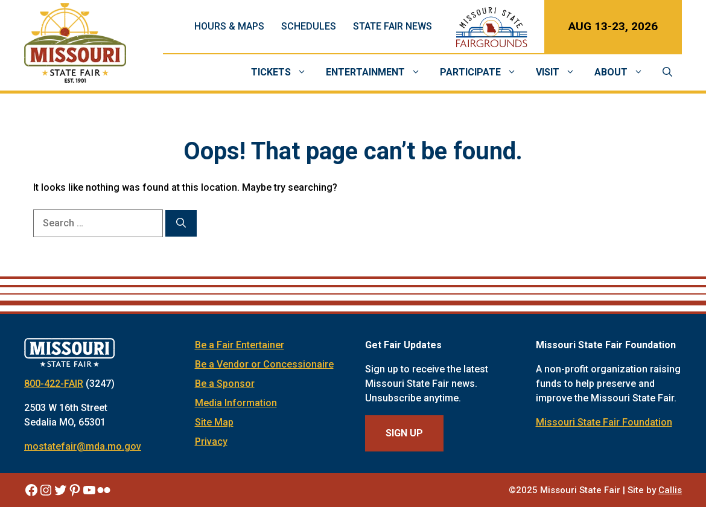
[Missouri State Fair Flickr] (104, 490)
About (623, 72)
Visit (560, 72)
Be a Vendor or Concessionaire (264, 364)
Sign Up (404, 433)
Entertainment (378, 72)
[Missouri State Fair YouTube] (89, 490)
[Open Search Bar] (667, 72)
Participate (483, 72)
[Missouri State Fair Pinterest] (75, 490)
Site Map (214, 422)
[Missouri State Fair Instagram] (46, 490)
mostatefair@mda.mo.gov (82, 446)
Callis (670, 490)
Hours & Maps (229, 26)
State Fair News (392, 26)
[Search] (181, 223)
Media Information (236, 403)
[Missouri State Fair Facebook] (31, 490)
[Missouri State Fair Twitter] (60, 490)
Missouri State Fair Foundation (604, 422)
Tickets (283, 72)
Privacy (211, 441)
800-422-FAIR (53, 383)
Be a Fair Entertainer (239, 345)
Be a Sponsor (225, 383)
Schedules (308, 26)
